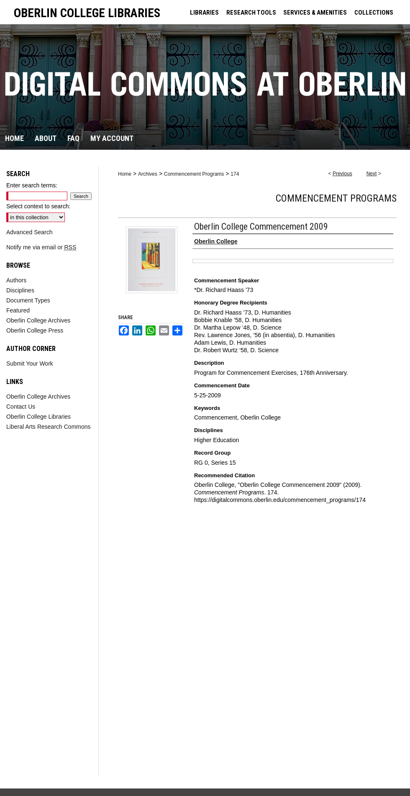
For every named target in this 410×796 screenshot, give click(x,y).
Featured (18, 310)
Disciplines (20, 290)
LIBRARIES (204, 12)
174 (235, 174)
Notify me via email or (41, 247)
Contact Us (20, 406)
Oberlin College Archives (38, 320)
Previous (342, 174)
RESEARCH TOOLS (251, 12)
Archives (147, 174)
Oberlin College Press (34, 330)
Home (124, 174)
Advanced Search (29, 232)
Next (371, 174)
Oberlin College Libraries (38, 416)
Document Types (28, 300)
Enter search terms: (31, 185)
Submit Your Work (29, 363)
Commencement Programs (194, 174)
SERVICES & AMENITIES (315, 12)
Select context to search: (38, 206)
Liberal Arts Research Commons (48, 426)
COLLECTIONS (373, 12)
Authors (16, 280)
